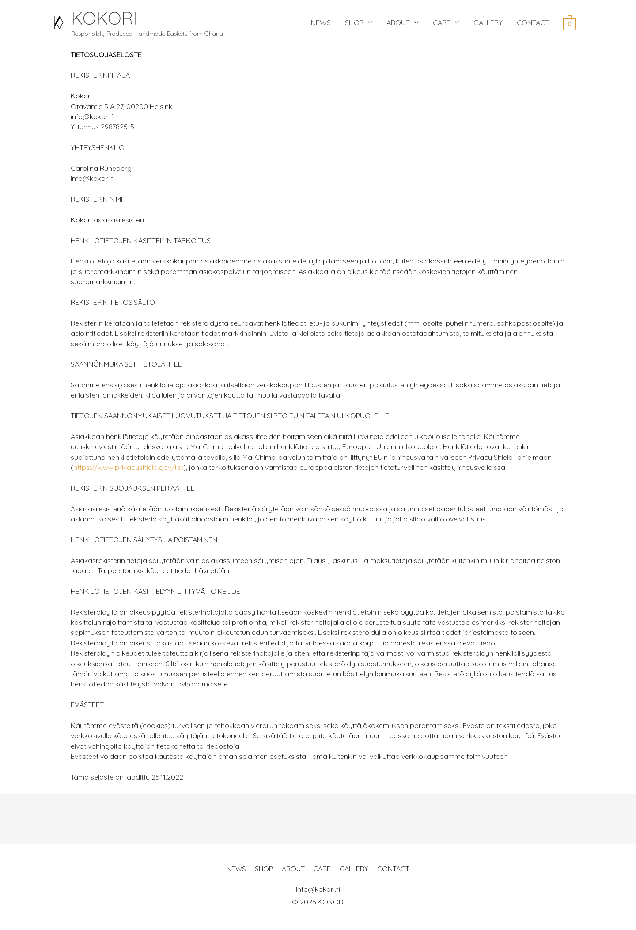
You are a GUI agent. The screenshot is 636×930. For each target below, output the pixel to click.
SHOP (354, 23)
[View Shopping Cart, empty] (569, 24)
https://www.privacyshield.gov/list (128, 469)
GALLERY (488, 23)
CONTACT (533, 23)
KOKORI (109, 19)
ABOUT (398, 23)
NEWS (321, 23)
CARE (441, 23)
